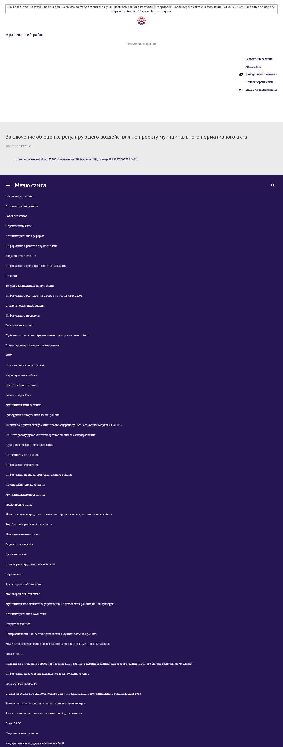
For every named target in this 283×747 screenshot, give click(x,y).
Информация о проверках (23, 315)
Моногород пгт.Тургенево (23, 594)
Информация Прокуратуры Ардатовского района (39, 474)
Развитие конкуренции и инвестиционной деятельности (44, 713)
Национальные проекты (22, 733)
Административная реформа (25, 236)
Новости (11, 275)
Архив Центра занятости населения (29, 445)
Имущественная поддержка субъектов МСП (35, 743)
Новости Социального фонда (25, 365)
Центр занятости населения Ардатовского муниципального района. (51, 634)
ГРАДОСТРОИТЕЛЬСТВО (21, 683)
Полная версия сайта (259, 82)
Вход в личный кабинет (261, 89)
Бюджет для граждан (19, 544)
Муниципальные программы (25, 494)
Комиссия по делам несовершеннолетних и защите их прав (46, 703)
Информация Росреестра (22, 464)
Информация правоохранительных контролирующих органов (47, 673)
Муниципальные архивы (22, 534)
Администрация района (22, 206)
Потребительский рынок (22, 454)
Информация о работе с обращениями (31, 246)
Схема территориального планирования (32, 345)
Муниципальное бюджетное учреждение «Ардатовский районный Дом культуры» (61, 604)
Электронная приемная (261, 74)
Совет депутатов (16, 216)
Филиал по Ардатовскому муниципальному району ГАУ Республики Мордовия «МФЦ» (64, 425)
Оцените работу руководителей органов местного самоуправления (51, 435)
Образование (14, 574)
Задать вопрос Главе (19, 395)
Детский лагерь (16, 554)
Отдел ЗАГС (13, 723)
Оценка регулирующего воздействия (30, 564)
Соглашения (14, 653)
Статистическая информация (25, 305)
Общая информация (19, 196)
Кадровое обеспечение (21, 256)
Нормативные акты (19, 226)
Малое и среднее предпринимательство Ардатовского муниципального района (59, 514)
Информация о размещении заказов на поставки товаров (44, 295)
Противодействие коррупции (25, 484)
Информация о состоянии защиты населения (36, 265)
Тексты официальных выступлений (30, 285)
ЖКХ (9, 355)
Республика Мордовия (142, 43)
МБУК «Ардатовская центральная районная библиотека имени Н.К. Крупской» (58, 643)
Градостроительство (19, 504)
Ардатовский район (25, 34)
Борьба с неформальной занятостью (29, 524)
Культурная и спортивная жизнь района (32, 415)
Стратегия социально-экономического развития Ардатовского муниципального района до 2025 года (73, 693)
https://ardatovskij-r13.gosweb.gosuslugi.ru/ (141, 11)
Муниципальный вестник (23, 405)
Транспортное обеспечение (24, 584)
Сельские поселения (259, 59)
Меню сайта (253, 66)
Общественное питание (21, 385)
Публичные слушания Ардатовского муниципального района (47, 335)
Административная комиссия (26, 614)
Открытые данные (18, 624)
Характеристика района (21, 375)
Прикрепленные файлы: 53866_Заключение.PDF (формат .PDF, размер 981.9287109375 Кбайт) (77, 159)
